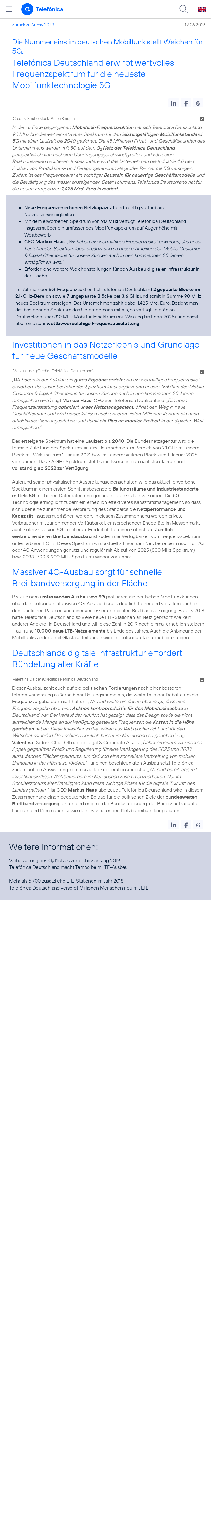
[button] (173, 102)
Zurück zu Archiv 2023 (33, 24)
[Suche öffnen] (184, 9)
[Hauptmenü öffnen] (9, 9)
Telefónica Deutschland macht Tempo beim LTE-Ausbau (68, 867)
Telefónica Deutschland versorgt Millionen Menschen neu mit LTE (78, 888)
